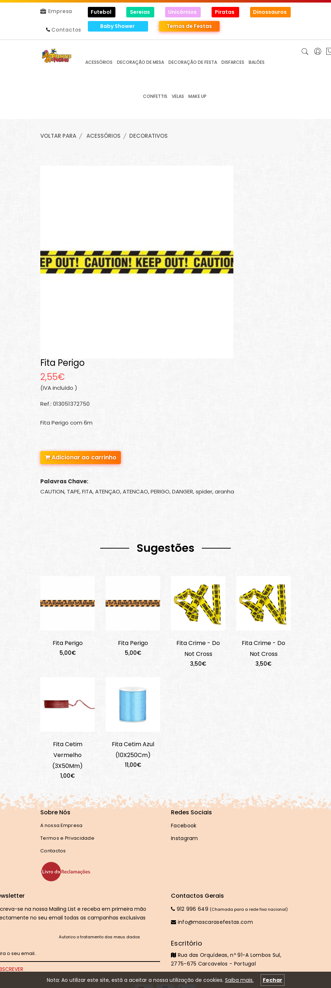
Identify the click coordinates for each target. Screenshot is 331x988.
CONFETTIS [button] (155, 96)
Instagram (184, 838)
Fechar (272, 980)
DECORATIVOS (148, 136)
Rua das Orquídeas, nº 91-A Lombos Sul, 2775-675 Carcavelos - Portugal (231, 953)
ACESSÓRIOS (103, 136)
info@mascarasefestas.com (212, 922)
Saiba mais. (239, 980)
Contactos (66, 29)
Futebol (102, 12)
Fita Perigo (68, 643)
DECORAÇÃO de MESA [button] (140, 62)
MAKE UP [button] (197, 96)
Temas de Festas (189, 26)
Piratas (225, 12)
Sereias (140, 12)
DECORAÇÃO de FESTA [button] (192, 62)
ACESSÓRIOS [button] (99, 62)
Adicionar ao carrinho (81, 457)
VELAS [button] (178, 96)
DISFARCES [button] (232, 62)
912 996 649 (189, 909)
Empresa (56, 11)
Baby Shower (118, 26)
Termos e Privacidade (67, 838)
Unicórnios (183, 12)
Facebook (183, 825)
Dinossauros (270, 12)
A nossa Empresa (61, 825)
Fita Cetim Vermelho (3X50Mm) (67, 755)
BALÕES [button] (257, 62)
